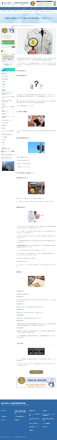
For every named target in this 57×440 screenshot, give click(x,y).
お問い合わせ (4, 139)
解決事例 (31, 11)
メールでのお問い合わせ (8, 41)
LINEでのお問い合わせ (8, 43)
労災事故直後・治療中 (25, 8)
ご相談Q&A (48, 11)
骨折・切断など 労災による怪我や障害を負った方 (6, 93)
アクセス (53, 11)
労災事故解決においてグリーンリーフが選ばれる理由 (8, 117)
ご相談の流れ (4, 81)
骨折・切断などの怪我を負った (6, 8)
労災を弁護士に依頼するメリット (7, 120)
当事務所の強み (37, 12)
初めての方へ (3, 410)
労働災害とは (4, 12)
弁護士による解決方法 (33, 423)
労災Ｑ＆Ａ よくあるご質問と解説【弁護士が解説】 (7, 101)
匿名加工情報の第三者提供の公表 (7, 134)
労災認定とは (9, 12)
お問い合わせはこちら (44, 1)
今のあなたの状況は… (5, 76)
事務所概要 (42, 11)
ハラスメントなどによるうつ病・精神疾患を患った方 (8, 97)
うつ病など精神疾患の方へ (17, 8)
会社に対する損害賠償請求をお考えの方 (48, 8)
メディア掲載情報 (46, 423)
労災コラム (20, 11)
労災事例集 (3, 104)
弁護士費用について (5, 125)
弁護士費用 (26, 11)
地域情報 (3, 142)
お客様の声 (3, 128)
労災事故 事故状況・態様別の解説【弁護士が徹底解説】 (20, 412)
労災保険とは (15, 12)
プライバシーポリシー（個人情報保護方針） (8, 131)
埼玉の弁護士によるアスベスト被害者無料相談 (8, 107)
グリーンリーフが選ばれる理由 (34, 415)
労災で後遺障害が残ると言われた (36, 8)
